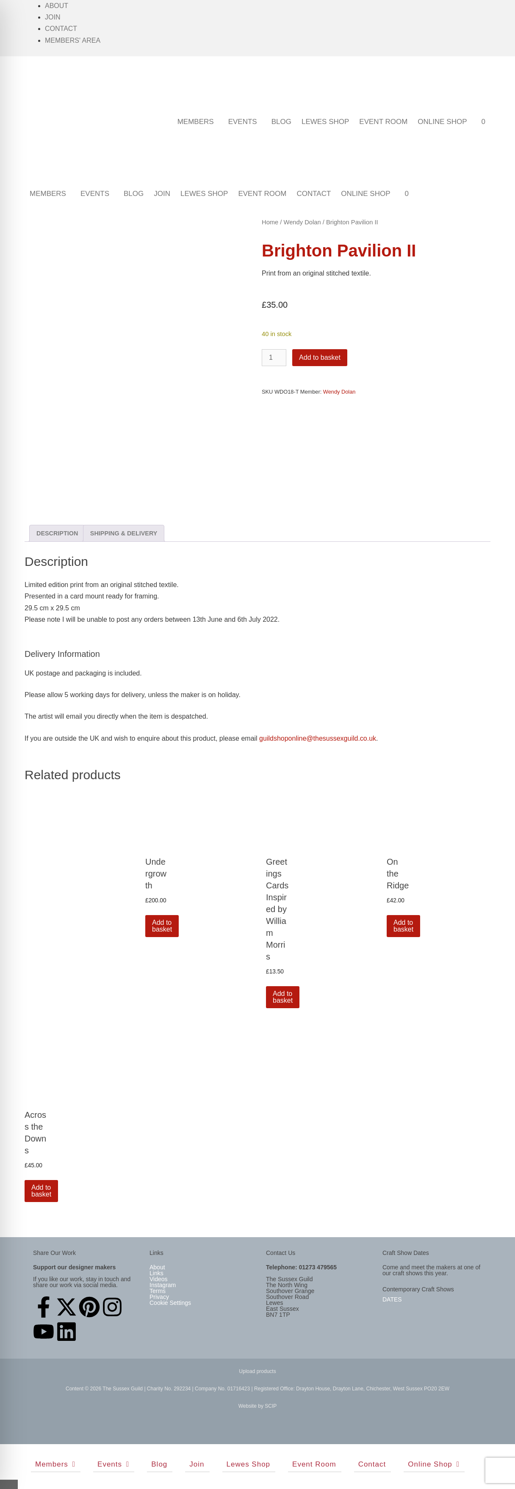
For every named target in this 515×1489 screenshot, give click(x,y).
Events (242, 122)
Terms (158, 1291)
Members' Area (72, 40)
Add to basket (320, 357)
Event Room (383, 122)
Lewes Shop (325, 122)
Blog (281, 122)
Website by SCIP (257, 1406)
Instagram (163, 1285)
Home (270, 222)
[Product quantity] (274, 357)
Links (156, 1273)
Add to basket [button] (162, 926)
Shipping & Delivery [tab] (124, 533)
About (56, 5)
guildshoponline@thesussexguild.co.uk (317, 738)
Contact (61, 28)
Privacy (159, 1296)
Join (52, 17)
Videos (159, 1279)
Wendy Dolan (302, 222)
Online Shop (442, 122)
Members (195, 122)
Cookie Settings (170, 1302)
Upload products (257, 1371)
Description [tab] (57, 533)
